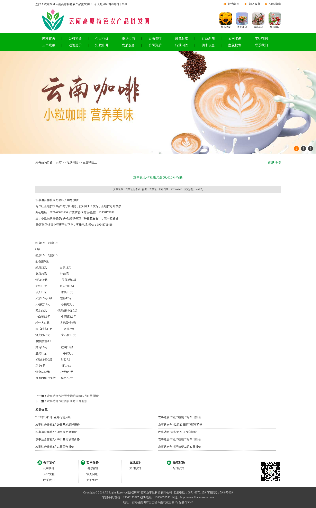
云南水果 (234, 38)
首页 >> (60, 162)
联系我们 (261, 45)
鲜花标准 (181, 38)
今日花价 (101, 38)
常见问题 (92, 474)
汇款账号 (101, 45)
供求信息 (208, 45)
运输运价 (75, 45)
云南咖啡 (155, 38)
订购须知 (92, 468)
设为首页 (234, 4)
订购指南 (275, 4)
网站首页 (48, 38)
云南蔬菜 (48, 45)
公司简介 (75, 38)
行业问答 (181, 45)
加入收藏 (254, 4)
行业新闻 (208, 38)
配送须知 (178, 468)
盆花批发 (234, 45)
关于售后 (92, 480)
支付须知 (135, 468)
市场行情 (128, 38)
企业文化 (49, 474)
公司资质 (155, 45)
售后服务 (128, 45)
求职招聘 (261, 38)
